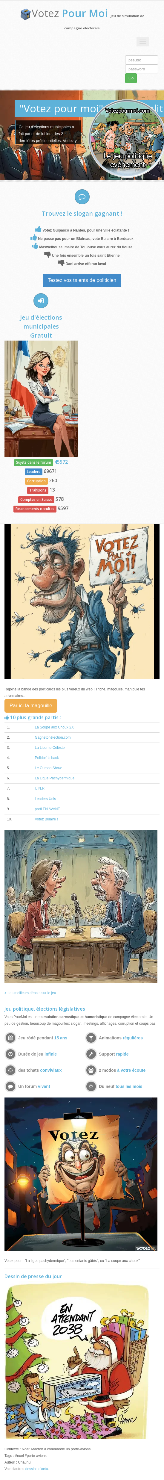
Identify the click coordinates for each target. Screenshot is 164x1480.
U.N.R (40, 788)
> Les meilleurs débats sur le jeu (30, 993)
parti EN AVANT (47, 809)
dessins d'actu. (37, 1469)
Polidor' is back (47, 758)
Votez (70, 13)
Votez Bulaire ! (46, 819)
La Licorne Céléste (50, 748)
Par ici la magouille (31, 705)
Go (131, 78)
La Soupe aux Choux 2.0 (54, 727)
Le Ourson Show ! (49, 768)
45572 (61, 462)
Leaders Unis (45, 799)
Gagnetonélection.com (52, 737)
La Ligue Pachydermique (54, 778)
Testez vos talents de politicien (82, 280)
